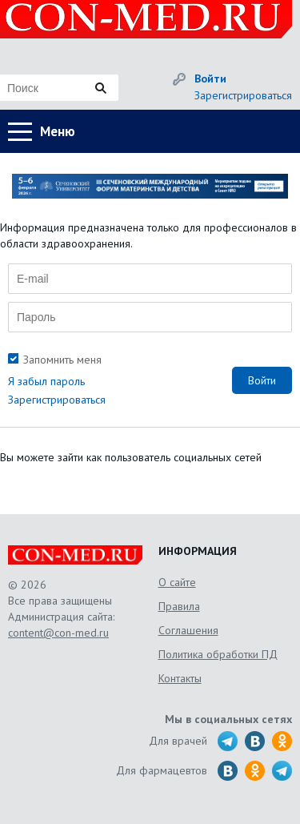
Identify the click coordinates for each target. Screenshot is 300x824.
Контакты (180, 678)
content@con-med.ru (58, 632)
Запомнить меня (62, 359)
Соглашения (188, 630)
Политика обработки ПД (218, 654)
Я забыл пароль (46, 381)
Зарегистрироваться (243, 95)
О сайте (177, 582)
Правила (179, 606)
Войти (210, 78)
